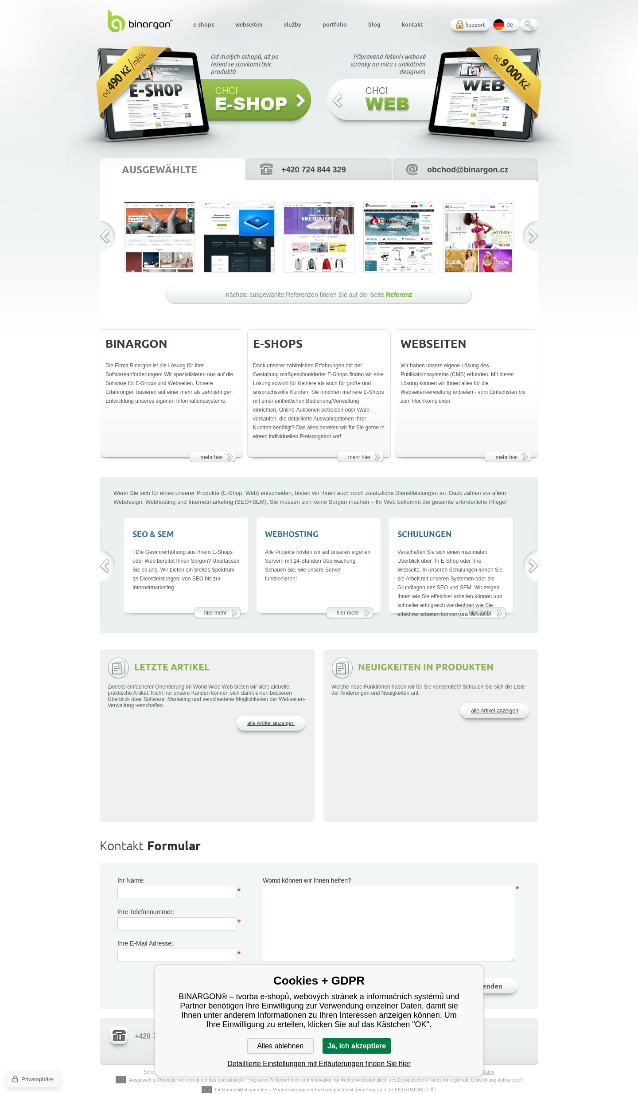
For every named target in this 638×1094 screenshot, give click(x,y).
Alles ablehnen (280, 1046)
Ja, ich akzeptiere (356, 1046)
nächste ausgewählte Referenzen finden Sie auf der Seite (319, 294)
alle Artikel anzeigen (271, 723)
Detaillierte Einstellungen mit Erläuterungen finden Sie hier (319, 1063)
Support (475, 24)
